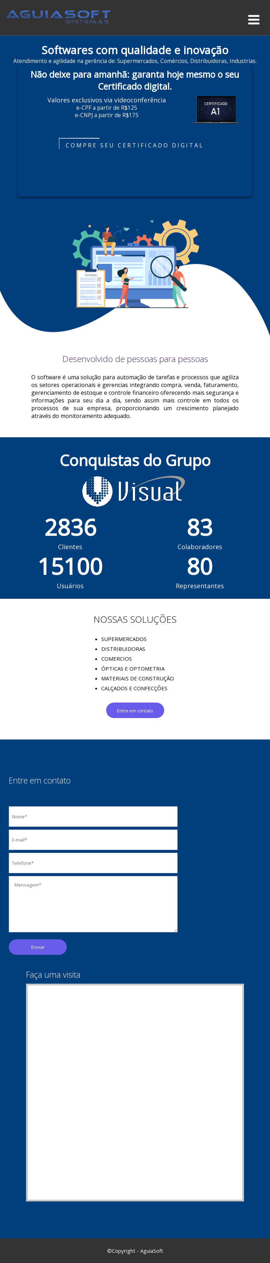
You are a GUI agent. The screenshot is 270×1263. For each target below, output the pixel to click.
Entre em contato (135, 710)
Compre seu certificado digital (135, 145)
